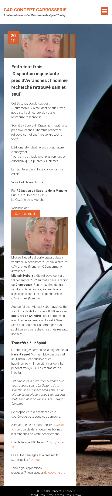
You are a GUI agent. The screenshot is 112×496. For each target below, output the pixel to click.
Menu (104, 11)
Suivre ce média (25, 214)
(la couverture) (54, 472)
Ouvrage (34, 460)
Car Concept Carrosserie (35, 9)
